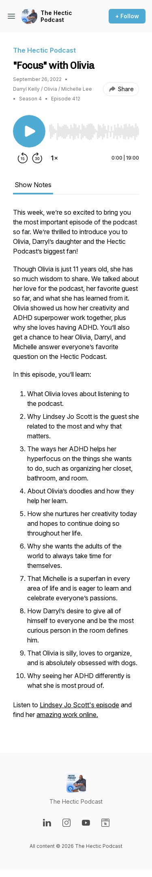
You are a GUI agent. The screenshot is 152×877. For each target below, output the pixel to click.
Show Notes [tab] (33, 185)
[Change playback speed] (54, 158)
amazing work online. (67, 715)
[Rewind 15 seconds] (22, 158)
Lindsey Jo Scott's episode (79, 705)
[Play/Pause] (29, 131)
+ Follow (127, 16)
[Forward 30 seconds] (37, 158)
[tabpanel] (76, 467)
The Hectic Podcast (56, 16)
